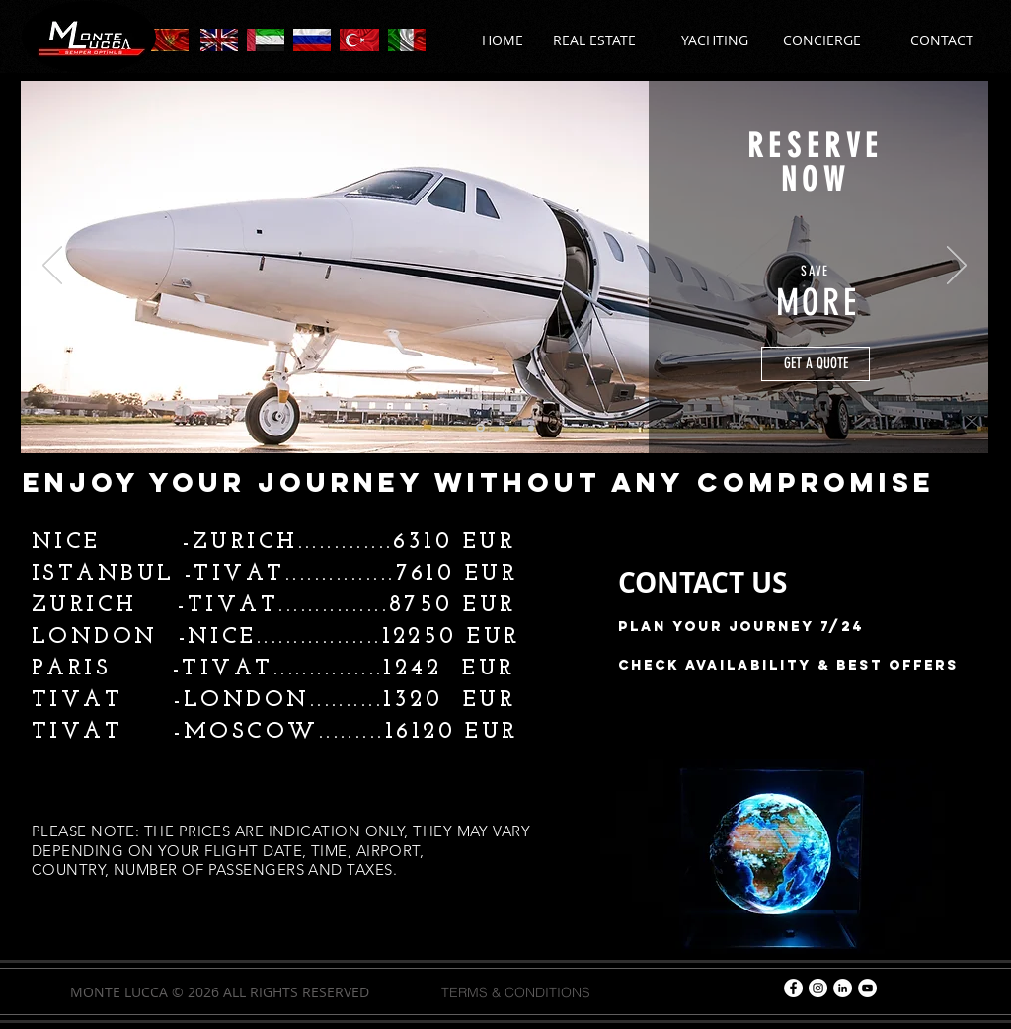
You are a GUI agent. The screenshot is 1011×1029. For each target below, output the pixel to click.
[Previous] (52, 266)
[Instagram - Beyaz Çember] (818, 988)
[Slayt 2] (506, 428)
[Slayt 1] (480, 428)
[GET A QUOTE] (815, 364)
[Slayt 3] (531, 428)
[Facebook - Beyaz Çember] (793, 988)
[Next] (957, 266)
